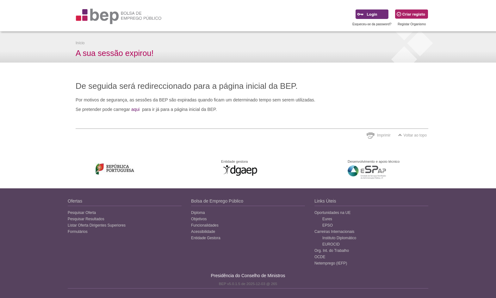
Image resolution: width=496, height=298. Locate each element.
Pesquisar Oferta (82, 212)
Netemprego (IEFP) (330, 263)
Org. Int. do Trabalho (331, 250)
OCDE (319, 257)
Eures (327, 219)
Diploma (198, 212)
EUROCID (331, 244)
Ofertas (75, 201)
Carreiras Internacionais (334, 231)
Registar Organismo (412, 24)
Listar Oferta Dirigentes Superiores (97, 225)
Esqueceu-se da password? (371, 24)
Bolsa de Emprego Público (217, 201)
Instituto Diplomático (339, 238)
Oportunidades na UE (332, 212)
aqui (135, 109)
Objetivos (199, 219)
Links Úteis (325, 201)
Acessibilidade (203, 231)
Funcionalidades (205, 225)
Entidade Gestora (205, 238)
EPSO (327, 225)
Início (80, 43)
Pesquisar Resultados (86, 219)
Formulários (78, 231)
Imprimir (384, 135)
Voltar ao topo (412, 135)
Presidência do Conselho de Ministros (248, 275)
